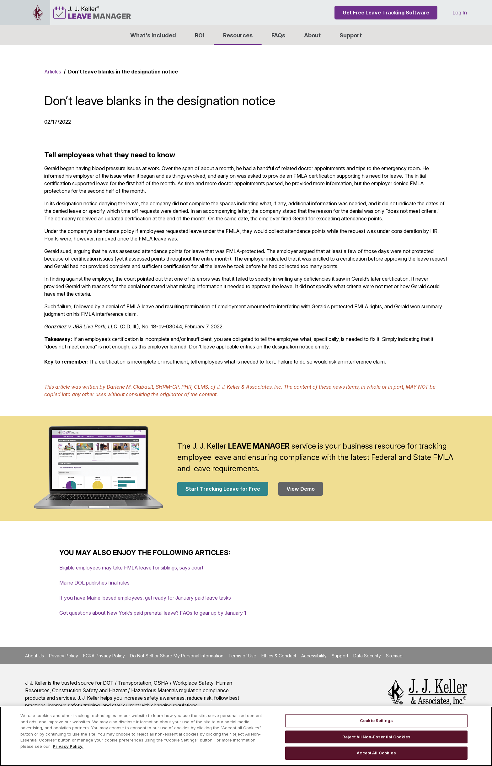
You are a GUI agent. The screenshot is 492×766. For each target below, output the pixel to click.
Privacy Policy (63, 655)
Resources (238, 35)
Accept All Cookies (376, 752)
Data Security (367, 655)
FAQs (278, 35)
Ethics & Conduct (278, 655)
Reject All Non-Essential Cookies (376, 736)
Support (351, 35)
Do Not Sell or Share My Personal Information (176, 655)
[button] (312, 35)
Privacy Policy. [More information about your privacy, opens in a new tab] (68, 746)
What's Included (153, 35)
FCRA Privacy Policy (104, 655)
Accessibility (314, 655)
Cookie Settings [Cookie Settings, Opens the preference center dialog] (376, 720)
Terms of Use (242, 655)
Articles (52, 71)
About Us (34, 655)
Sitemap (394, 655)
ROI (199, 35)
